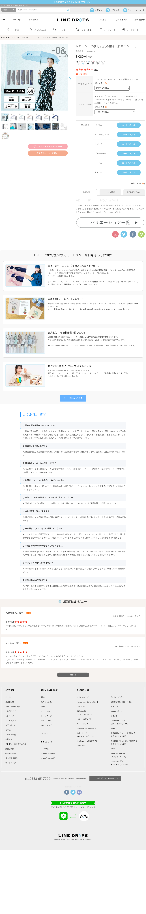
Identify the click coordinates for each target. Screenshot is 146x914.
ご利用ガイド (104, 20)
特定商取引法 (10, 749)
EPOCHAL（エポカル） (120, 760)
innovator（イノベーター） (87, 724)
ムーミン (114, 702)
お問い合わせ (139, 20)
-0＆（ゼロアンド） (28, 37)
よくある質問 (121, 20)
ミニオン (114, 711)
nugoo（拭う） (117, 706)
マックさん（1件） (14, 638)
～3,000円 (45, 744)
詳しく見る (101, 83)
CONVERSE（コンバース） (122, 697)
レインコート (46, 716)
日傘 (43, 702)
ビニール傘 (45, 706)
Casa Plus (81, 741)
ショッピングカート (136, 10)
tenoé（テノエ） (83, 719)
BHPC (113, 724)
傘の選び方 (33, 20)
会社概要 (8, 735)
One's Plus (81, 702)
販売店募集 (9, 744)
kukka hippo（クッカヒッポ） (88, 697)
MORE (73, 670)
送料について (137, 183)
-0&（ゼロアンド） (84, 714)
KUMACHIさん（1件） (15, 608)
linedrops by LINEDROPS (87, 736)
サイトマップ (10, 758)
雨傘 (43, 692)
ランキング (9, 711)
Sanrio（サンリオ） (118, 692)
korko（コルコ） (83, 692)
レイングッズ (46, 720)
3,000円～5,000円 (48, 749)
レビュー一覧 (10, 730)
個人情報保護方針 (12, 753)
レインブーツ (46, 711)
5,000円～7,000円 (48, 753)
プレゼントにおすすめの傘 (15, 739)
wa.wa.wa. (115, 756)
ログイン (98, 10)
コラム (8, 725)
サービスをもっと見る (73, 393)
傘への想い (17, 20)
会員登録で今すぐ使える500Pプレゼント (72, 2)
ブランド (16, 37)
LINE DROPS (5, 37)
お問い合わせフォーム (105, 774)
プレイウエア (46, 729)
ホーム (4, 20)
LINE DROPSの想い (13, 702)
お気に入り (115, 10)
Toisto (113, 744)
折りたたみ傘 (46, 697)
